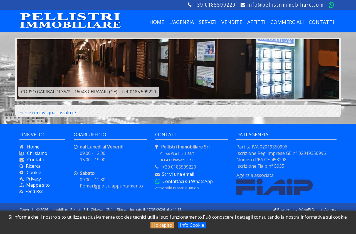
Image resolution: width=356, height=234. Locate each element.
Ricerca (32, 166)
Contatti (34, 160)
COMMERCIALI (287, 22)
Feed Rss (33, 191)
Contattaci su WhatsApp (186, 181)
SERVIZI (207, 22)
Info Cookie (192, 225)
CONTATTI (321, 22)
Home (31, 147)
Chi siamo (35, 153)
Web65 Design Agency (318, 209)
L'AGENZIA (181, 22)
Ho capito (162, 225)
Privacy (33, 179)
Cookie (32, 172)
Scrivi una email (178, 174)
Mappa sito (37, 185)
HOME (156, 22)
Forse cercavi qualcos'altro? (47, 112)
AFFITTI (256, 22)
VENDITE (231, 22)
